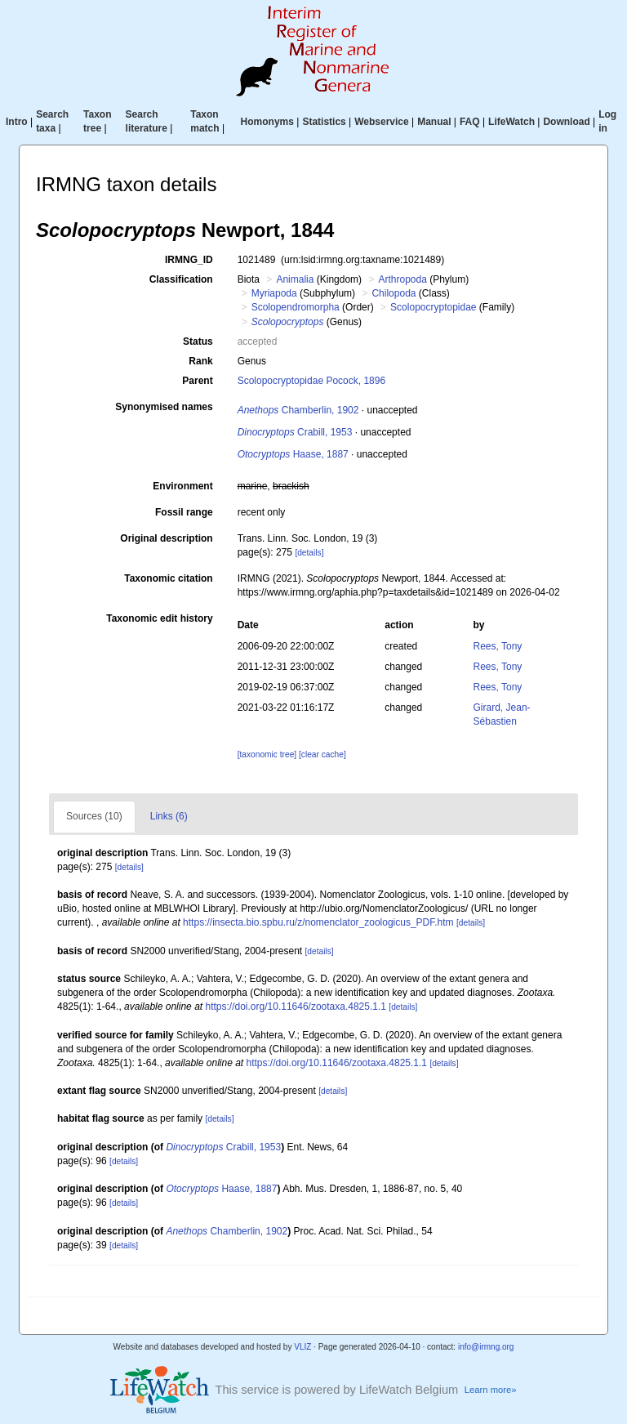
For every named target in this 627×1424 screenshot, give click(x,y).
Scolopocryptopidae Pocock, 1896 (311, 380)
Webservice (381, 121)
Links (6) (169, 816)
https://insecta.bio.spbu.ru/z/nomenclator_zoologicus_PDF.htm (318, 922)
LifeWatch (511, 121)
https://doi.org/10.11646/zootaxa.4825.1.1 (295, 1006)
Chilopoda (393, 293)
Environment (182, 486)
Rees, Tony (498, 646)
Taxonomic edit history (159, 618)
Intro (17, 121)
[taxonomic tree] (267, 754)
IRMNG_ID (189, 260)
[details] (309, 552)
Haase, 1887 (293, 454)
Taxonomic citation (168, 578)
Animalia (295, 279)
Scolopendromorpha (295, 307)
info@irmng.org (486, 1346)
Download (566, 121)
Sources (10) (94, 816)
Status (198, 341)
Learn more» (491, 1390)
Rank (200, 361)
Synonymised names (163, 407)
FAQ (470, 121)
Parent (197, 380)
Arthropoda (402, 279)
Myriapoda (274, 293)
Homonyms (267, 121)
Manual (434, 121)
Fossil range (184, 512)
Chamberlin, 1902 (298, 410)
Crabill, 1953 (295, 432)
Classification (181, 279)
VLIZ (302, 1346)
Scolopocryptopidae (433, 307)
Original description (166, 538)
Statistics (323, 121)
